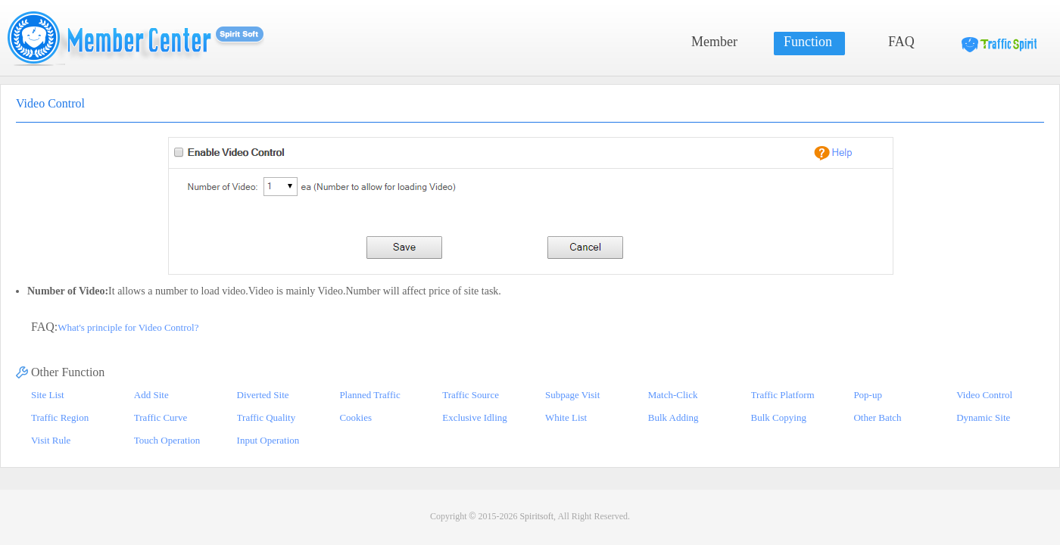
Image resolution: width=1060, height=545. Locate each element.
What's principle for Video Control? (128, 327)
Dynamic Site (983, 417)
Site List (47, 394)
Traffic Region (60, 417)
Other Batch (877, 417)
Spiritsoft (536, 516)
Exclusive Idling (474, 417)
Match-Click (673, 394)
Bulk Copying (778, 417)
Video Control (984, 394)
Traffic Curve (160, 417)
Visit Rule (50, 440)
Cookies (355, 417)
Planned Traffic (369, 394)
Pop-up (867, 394)
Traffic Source (470, 394)
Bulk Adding (673, 417)
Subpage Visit (572, 394)
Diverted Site (263, 394)
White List (566, 417)
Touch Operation (167, 440)
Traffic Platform (783, 394)
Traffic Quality (266, 417)
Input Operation (268, 440)
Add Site (151, 394)
